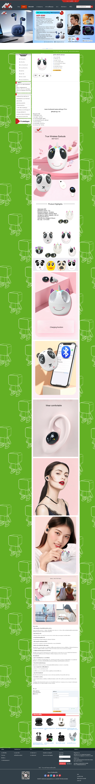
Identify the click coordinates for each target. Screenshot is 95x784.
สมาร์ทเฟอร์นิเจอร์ (24, 65)
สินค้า (24, 6)
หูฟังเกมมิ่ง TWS (19, 100)
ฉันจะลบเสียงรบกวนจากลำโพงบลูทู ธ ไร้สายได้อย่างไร (25, 109)
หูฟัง (36, 688)
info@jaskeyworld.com (81, 764)
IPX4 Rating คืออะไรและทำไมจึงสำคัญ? (23, 98)
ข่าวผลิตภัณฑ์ (33, 755)
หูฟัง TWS (60, 51)
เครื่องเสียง (23, 62)
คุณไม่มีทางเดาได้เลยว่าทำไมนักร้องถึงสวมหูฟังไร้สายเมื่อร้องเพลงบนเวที (28, 114)
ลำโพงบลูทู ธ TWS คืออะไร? (21, 112)
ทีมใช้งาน (3, 758)
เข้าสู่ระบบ (62, 763)
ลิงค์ (78, 774)
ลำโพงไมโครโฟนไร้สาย (20, 105)
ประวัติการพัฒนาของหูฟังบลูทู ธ (21, 107)
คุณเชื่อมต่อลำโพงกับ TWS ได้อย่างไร (22, 96)
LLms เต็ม (79, 780)
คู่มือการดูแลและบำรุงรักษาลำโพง (22, 116)
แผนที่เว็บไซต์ (80, 776)
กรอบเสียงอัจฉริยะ (24, 67)
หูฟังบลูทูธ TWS (65, 51)
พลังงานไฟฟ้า (23, 76)
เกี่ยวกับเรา (64, 6)
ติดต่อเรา (76, 749)
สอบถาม (61, 749)
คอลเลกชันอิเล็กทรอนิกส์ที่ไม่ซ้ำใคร (26, 79)
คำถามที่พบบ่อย (49, 6)
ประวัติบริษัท (4, 753)
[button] (93, 30)
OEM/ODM (31, 6)
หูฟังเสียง (22, 70)
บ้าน (19, 6)
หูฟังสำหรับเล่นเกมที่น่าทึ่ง (20, 103)
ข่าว (57, 6)
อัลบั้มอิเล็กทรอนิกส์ (18, 755)
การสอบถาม (39, 6)
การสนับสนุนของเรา (5, 760)
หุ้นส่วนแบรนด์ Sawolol (48, 755)
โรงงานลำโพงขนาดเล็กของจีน (49, 767)
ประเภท (57, 51)
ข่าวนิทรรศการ (33, 753)
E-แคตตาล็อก (17, 753)
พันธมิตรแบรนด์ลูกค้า (47, 753)
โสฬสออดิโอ (23, 59)
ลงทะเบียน (61, 753)
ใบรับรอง (3, 755)
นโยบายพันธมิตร (47, 749)
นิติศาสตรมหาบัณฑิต (81, 778)
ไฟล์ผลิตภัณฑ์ (17, 749)
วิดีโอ (70, 6)
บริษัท (2, 749)
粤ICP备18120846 (64, 779)
